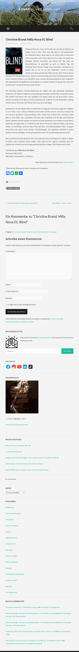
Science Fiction (11, 580)
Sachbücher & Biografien (15, 574)
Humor (8, 532)
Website (9, 298)
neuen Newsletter (45, 337)
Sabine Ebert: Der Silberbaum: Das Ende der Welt (24, 464)
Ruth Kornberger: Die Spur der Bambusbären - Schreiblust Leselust (30, 613)
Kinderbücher (11, 544)
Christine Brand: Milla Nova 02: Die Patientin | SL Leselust (35, 232)
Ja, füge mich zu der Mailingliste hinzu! (21, 304)
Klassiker (9, 550)
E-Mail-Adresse (12, 291)
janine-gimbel (13, 188)
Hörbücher (10, 519)
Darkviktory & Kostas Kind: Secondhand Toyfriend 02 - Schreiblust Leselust (34, 640)
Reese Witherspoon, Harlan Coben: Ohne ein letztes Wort (27, 470)
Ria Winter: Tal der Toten (63, 203)
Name (8, 284)
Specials (9, 586)
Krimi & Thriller (15, 181)
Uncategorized (11, 592)
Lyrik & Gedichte (12, 562)
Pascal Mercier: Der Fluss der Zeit (18, 445)
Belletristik (10, 507)
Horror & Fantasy (12, 525)
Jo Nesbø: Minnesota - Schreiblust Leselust (22, 607)
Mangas (9, 568)
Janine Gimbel (67, 162)
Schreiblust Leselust (39, 9)
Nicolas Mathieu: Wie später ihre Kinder (22, 203)
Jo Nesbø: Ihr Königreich (50, 607)
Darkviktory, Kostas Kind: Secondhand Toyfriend (24, 643)
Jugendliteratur (11, 538)
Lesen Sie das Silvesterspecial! (17, 424)
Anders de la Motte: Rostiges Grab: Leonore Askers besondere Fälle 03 (32, 458)
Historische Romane (13, 513)
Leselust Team (25, 43)
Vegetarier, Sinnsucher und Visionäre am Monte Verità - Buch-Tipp (30, 631)
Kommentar (11, 251)
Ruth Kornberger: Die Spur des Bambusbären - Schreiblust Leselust (30, 622)
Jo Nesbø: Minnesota (14, 452)
